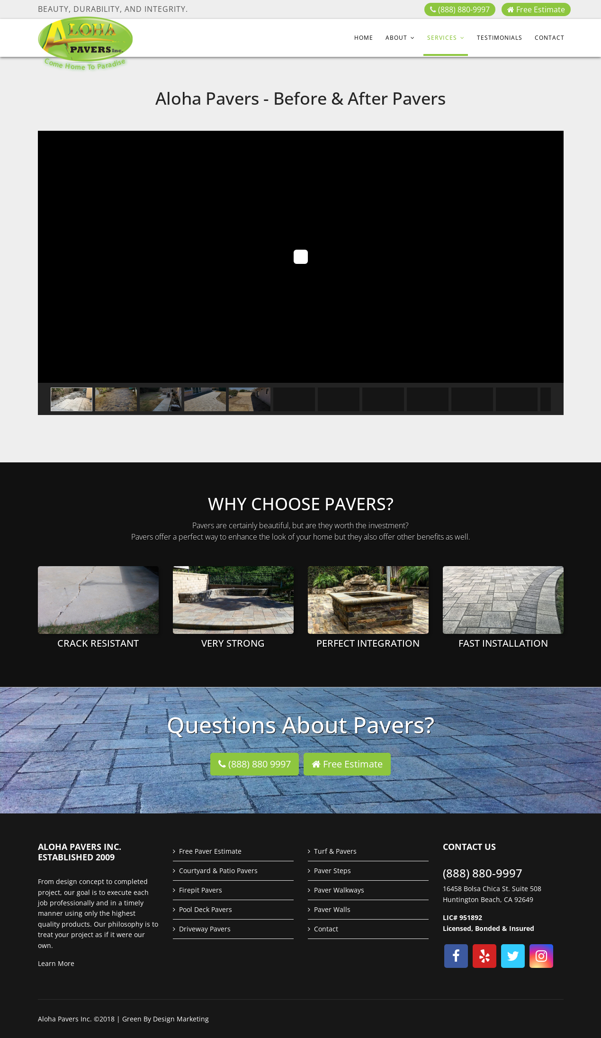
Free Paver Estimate (210, 851)
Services (442, 38)
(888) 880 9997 (254, 764)
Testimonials (499, 38)
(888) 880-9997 (464, 9)
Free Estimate (536, 9)
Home (363, 38)
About (396, 38)
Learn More (56, 963)
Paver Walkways (339, 889)
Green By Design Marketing (165, 1018)
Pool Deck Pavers (205, 909)
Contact (550, 38)
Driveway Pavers (205, 928)
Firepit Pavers (200, 889)
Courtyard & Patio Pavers (218, 870)
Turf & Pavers (335, 851)
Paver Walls (332, 909)
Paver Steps (332, 870)
